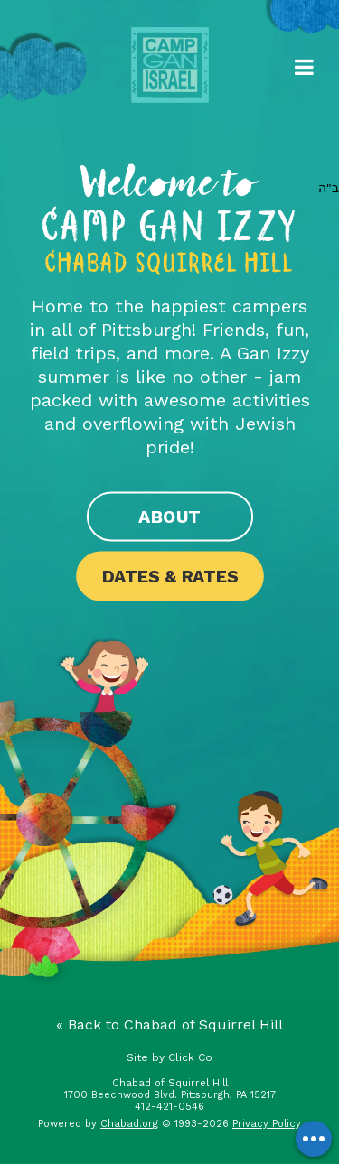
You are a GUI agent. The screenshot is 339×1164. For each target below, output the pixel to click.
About (169, 516)
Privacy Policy (266, 1124)
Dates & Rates (169, 576)
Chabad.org (129, 1124)
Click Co (190, 1057)
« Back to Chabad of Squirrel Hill (169, 1024)
